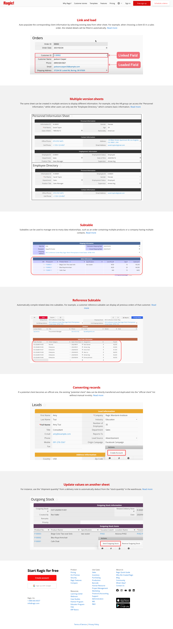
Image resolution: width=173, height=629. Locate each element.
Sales (94, 572)
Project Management (100, 588)
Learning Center (77, 594)
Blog (118, 578)
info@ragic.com (33, 603)
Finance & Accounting (100, 593)
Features (103, 3)
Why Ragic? (67, 3)
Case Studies (75, 599)
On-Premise (75, 575)
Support (95, 596)
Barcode (95, 583)
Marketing (96, 591)
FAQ (72, 607)
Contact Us (120, 585)
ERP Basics (75, 609)
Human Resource (98, 585)
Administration (97, 599)
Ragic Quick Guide (123, 572)
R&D (94, 604)
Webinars (74, 596)
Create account (42, 578)
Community (120, 580)
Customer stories (80, 3)
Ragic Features (76, 580)
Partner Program (77, 602)
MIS (93, 601)
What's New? (121, 583)
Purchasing (96, 578)
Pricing (112, 3)
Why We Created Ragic (124, 575)
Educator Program (77, 604)
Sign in (127, 3)
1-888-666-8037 (34, 601)
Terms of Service (80, 624)
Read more (112, 28)
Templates (94, 3)
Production (96, 580)
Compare (74, 583)
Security (74, 578)
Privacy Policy (93, 624)
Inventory (95, 575)
